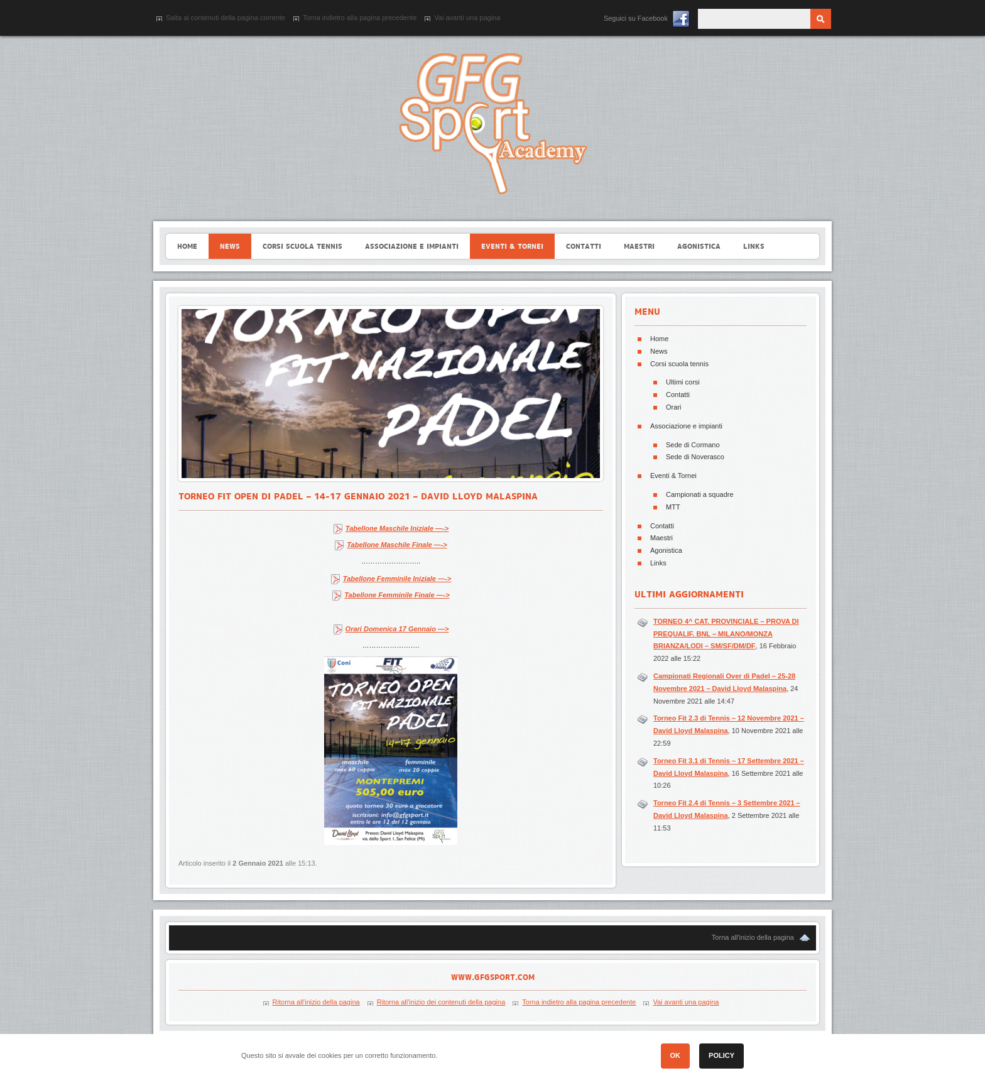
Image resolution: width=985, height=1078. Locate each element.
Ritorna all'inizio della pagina (316, 1002)
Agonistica (666, 550)
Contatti (678, 394)
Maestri (661, 538)
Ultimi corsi (683, 382)
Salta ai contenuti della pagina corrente (225, 17)
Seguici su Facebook (636, 18)
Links (658, 563)
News (659, 351)
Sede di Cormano (693, 445)
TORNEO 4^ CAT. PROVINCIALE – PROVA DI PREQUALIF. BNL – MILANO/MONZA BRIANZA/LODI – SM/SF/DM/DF (726, 634)
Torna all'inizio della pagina (753, 937)
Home (659, 338)
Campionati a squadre (700, 494)
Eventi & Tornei (673, 475)
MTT (673, 507)
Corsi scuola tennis (679, 364)
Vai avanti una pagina (467, 17)
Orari (673, 407)
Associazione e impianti (686, 426)
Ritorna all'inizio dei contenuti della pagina (441, 1002)
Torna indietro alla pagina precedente (359, 17)
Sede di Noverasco (695, 456)
